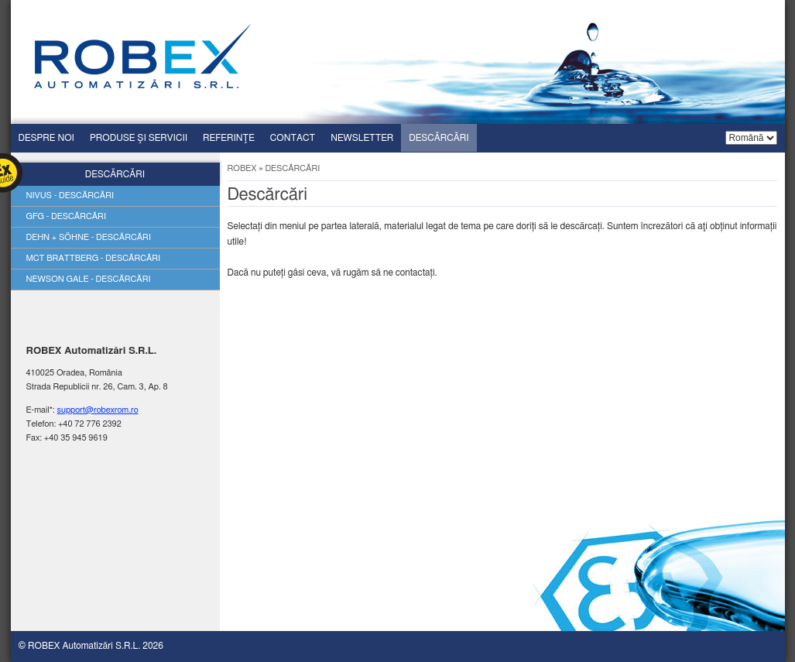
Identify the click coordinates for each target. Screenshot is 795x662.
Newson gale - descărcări (88, 279)
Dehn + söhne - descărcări (88, 237)
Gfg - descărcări (66, 216)
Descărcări (438, 137)
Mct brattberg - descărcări (93, 258)
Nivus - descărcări (70, 195)
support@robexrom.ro (98, 410)
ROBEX (242, 168)
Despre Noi (46, 137)
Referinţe (229, 137)
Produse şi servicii (138, 137)
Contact (292, 137)
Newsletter (362, 137)
